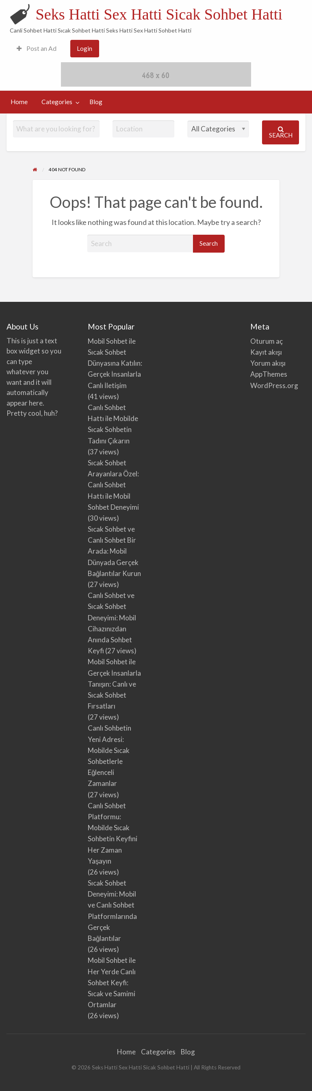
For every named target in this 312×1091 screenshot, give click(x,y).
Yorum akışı (268, 363)
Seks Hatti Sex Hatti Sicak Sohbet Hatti (158, 14)
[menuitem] (36, 48)
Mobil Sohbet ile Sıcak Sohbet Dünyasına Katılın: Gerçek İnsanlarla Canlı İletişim (115, 363)
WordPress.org (274, 385)
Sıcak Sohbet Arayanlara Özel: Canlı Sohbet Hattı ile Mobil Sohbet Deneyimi (113, 484)
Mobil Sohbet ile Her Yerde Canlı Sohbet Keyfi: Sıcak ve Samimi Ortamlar (112, 982)
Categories (56, 101)
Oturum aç (266, 341)
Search (280, 132)
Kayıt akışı (266, 352)
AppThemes (268, 374)
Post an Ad (36, 48)
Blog (95, 101)
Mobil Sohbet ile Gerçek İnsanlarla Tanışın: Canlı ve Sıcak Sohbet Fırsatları (114, 683)
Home (19, 101)
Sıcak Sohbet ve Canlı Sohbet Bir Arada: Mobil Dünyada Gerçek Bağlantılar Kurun (114, 551)
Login (84, 48)
